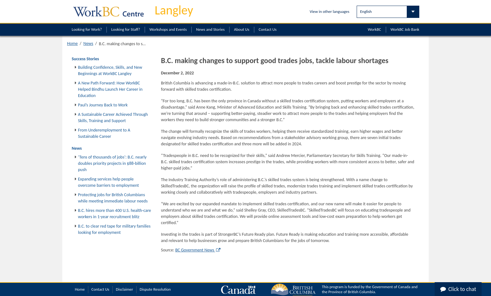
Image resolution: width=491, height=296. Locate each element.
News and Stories (210, 29)
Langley (174, 10)
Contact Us (268, 29)
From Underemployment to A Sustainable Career (104, 133)
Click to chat (458, 289)
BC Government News (197, 250)
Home (72, 43)
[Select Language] (388, 12)
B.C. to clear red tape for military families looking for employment (114, 229)
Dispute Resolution (155, 289)
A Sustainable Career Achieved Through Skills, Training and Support (113, 117)
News (88, 43)
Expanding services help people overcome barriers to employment (108, 182)
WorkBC (374, 29)
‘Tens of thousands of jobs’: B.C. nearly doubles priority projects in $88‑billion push (112, 163)
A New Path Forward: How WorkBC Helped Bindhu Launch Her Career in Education (110, 89)
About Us (241, 29)
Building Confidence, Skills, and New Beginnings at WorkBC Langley (110, 70)
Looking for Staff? (125, 29)
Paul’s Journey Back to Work (103, 105)
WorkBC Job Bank (404, 29)
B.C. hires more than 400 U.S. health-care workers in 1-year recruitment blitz (114, 213)
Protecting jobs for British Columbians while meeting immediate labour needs (112, 198)
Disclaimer (124, 289)
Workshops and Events (168, 29)
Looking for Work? (87, 29)
